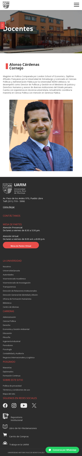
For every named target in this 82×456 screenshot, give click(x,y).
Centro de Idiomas (11, 307)
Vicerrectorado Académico (14, 278)
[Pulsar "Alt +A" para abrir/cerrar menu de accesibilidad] (2, 25)
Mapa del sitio (9, 394)
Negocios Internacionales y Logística (18, 357)
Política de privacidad (12, 385)
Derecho (6, 325)
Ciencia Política (9, 321)
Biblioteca (7, 303)
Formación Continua (11, 375)
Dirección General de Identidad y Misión (20, 295)
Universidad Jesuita (11, 270)
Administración (9, 317)
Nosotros (7, 266)
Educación (7, 333)
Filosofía (6, 337)
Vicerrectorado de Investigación (17, 282)
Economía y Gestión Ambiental (16, 329)
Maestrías (7, 367)
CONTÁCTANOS (11, 215)
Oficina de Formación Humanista (17, 299)
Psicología (7, 349)
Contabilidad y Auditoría (13, 353)
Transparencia (9, 286)
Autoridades (8, 274)
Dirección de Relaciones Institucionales (20, 290)
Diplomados (8, 371)
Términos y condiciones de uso (16, 389)
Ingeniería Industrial (11, 341)
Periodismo (8, 345)
